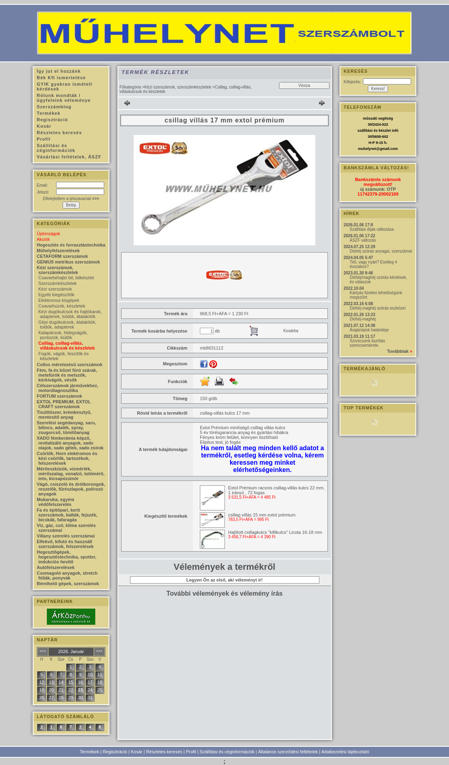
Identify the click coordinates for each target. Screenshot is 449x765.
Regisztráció (115, 751)
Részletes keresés (164, 751)
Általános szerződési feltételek (288, 751)
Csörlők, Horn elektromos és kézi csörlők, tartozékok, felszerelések (67, 458)
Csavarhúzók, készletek (61, 305)
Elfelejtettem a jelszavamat (71, 198)
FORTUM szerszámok (59, 396)
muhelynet (367, 149)
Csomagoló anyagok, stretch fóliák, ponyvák (67, 575)
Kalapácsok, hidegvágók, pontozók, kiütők (63, 335)
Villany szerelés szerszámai (66, 535)
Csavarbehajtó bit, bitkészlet (66, 277)
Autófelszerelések (56, 567)
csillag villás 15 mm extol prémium (262, 514)
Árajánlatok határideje (369, 330)
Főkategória (130, 87)
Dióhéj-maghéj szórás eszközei (377, 308)
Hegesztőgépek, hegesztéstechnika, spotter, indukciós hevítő (67, 557)
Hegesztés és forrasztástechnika (71, 244)
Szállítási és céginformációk (227, 751)
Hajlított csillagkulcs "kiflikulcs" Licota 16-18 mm (275, 532)
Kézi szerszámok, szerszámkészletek (177, 87)
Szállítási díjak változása (372, 229)
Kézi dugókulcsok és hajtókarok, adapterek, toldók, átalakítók (70, 314)
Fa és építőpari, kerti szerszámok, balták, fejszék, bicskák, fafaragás (67, 515)
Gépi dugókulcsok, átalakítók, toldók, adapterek (67, 324)
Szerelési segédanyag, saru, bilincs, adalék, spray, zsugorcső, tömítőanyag (66, 427)
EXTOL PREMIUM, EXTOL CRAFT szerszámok (64, 404)
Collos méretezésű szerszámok (70, 364)
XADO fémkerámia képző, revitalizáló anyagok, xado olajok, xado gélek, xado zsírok (70, 443)
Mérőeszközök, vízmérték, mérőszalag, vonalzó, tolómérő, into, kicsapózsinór (71, 473)
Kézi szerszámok (55, 289)
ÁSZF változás (363, 240)
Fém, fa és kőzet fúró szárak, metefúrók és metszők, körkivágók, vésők (67, 375)
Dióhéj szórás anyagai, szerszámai (381, 251)
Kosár (137, 751)
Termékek (89, 751)
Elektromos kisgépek (59, 300)
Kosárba (290, 331)
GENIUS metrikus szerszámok (68, 261)
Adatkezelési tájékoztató (345, 751)
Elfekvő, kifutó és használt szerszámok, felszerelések (65, 544)
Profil (191, 751)
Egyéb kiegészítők (56, 294)
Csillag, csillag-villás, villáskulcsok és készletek (66, 345)
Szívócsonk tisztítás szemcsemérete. (367, 343)
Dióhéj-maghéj (363, 319)
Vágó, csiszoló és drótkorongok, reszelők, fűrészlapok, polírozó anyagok (71, 489)
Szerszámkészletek (57, 283)
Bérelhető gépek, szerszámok (68, 583)
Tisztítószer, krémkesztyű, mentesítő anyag (64, 414)
